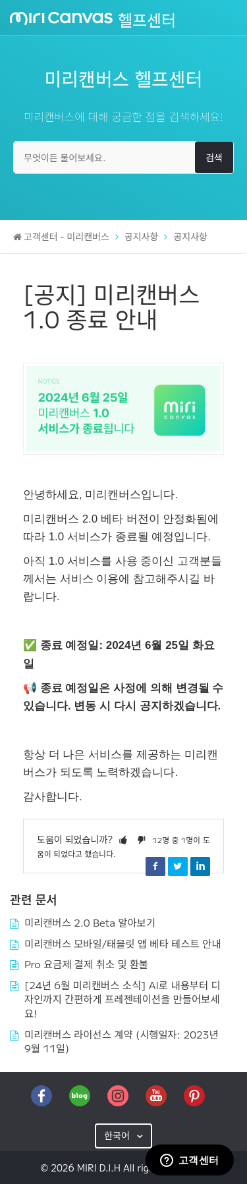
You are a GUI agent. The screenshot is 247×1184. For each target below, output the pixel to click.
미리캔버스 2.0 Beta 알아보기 (89, 922)
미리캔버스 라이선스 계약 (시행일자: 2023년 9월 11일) (121, 1041)
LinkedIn (200, 866)
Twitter (178, 866)
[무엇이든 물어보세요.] (123, 157)
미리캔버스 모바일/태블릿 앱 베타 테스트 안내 (122, 943)
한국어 (118, 1135)
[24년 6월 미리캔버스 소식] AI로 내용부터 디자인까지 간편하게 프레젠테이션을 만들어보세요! (122, 998)
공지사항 (141, 236)
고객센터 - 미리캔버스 (66, 236)
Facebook (155, 866)
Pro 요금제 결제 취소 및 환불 (86, 963)
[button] (123, 839)
